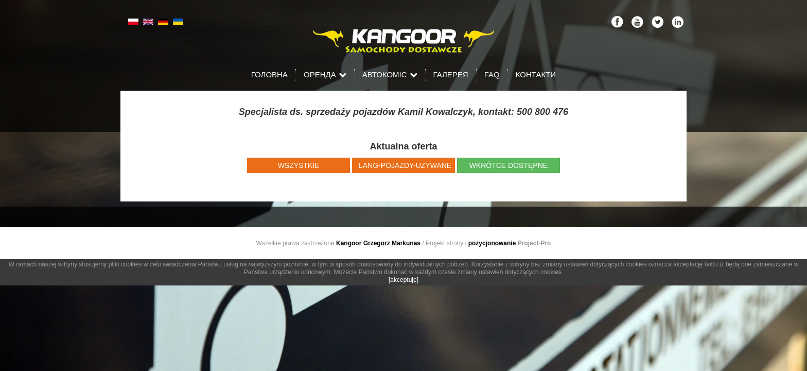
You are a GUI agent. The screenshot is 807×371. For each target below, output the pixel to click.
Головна (269, 74)
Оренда (325, 74)
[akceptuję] (403, 279)
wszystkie (299, 165)
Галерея (450, 74)
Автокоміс (389, 74)
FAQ (492, 74)
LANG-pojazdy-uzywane (405, 165)
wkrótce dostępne (508, 165)
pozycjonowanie (492, 243)
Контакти (536, 74)
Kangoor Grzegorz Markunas (378, 243)
